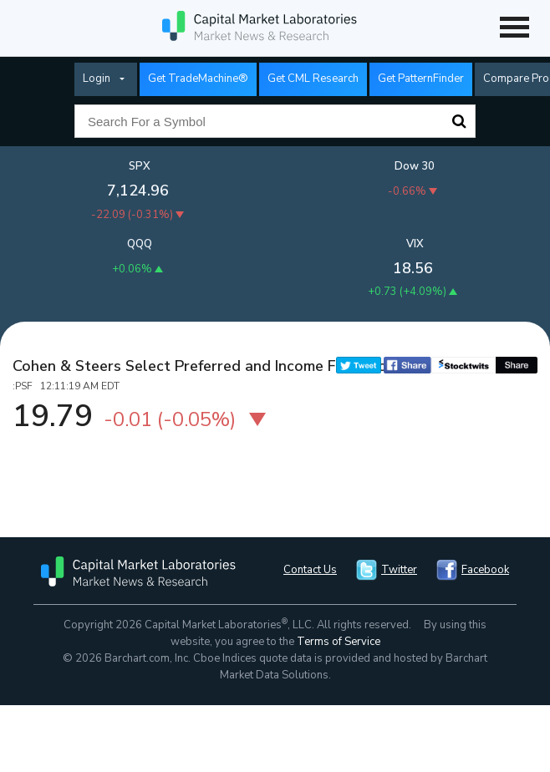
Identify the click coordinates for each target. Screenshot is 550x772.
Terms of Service (338, 641)
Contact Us (310, 569)
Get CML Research (313, 78)
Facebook (485, 569)
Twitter (399, 569)
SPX (139, 166)
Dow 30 (415, 166)
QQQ (139, 243)
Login (96, 78)
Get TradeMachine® (198, 78)
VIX (415, 243)
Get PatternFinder (421, 78)
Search (459, 121)
